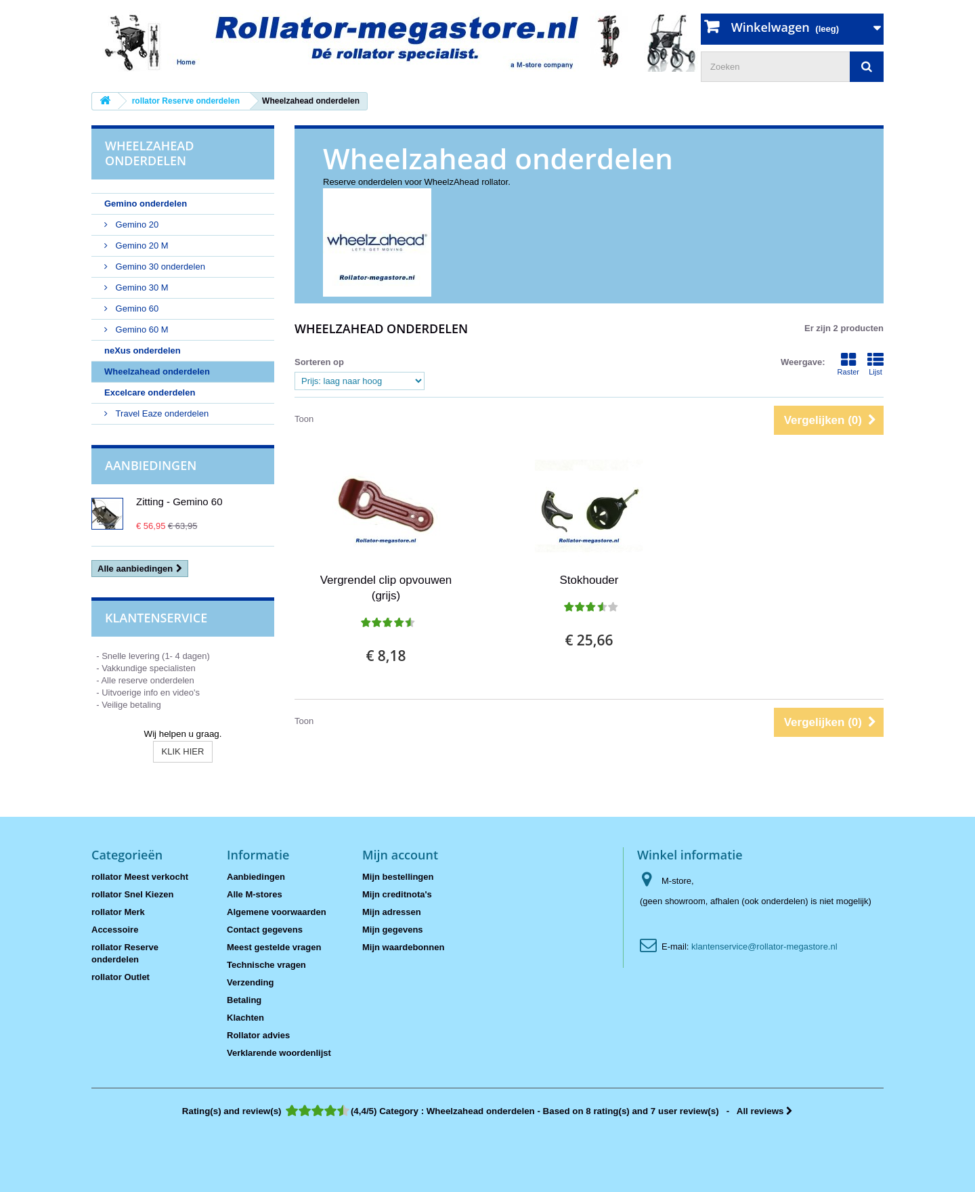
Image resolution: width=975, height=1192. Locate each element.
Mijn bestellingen (397, 877)
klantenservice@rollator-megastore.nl (764, 946)
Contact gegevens (265, 929)
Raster (848, 364)
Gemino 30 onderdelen (159, 266)
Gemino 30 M (141, 287)
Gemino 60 (135, 308)
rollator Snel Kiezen (132, 894)
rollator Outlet (120, 977)
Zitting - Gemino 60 (179, 501)
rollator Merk (118, 912)
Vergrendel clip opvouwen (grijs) (386, 588)
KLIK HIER (183, 751)
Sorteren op (319, 362)
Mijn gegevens (392, 929)
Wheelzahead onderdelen (157, 371)
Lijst (875, 364)
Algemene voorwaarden (276, 912)
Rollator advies (258, 1035)
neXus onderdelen (142, 350)
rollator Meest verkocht (139, 877)
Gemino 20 (135, 224)
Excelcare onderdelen (149, 392)
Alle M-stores (254, 894)
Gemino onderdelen (145, 203)
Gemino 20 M (141, 245)
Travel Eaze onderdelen (161, 413)
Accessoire (114, 929)
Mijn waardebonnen (403, 947)
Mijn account (400, 855)
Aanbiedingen (150, 465)
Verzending (250, 982)
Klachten (245, 1018)
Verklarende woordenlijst (279, 1053)
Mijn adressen (391, 912)
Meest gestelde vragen (274, 947)
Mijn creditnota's (397, 894)
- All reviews (487, 1111)
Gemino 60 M (141, 329)
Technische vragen (266, 965)
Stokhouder (589, 580)
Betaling (244, 1000)
